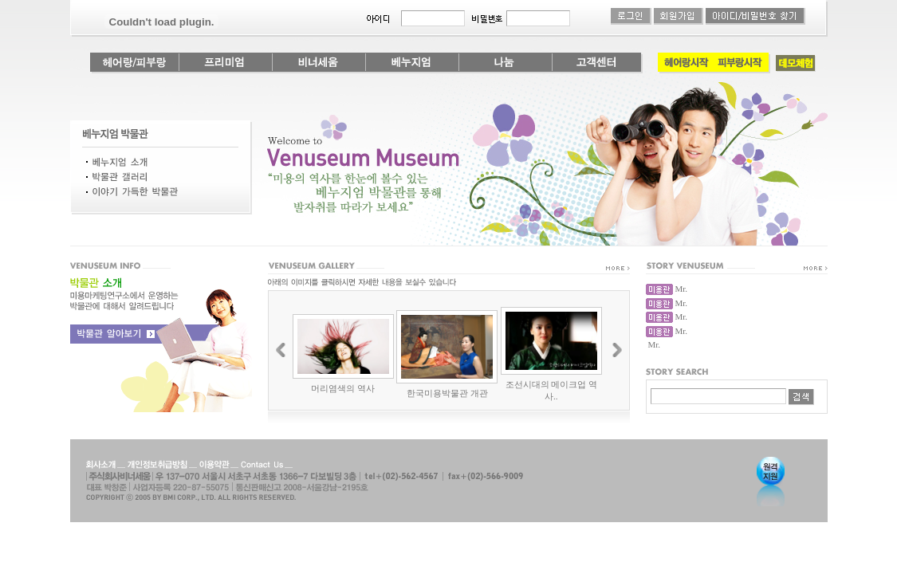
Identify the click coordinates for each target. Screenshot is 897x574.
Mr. (681, 288)
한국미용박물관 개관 (447, 393)
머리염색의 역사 (343, 388)
